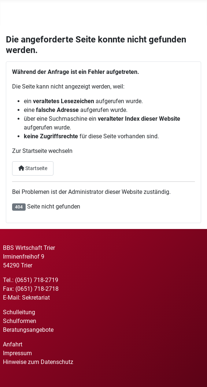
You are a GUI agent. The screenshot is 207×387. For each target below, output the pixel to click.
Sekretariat (36, 297)
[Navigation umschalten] (11, 14)
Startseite (32, 168)
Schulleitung (19, 312)
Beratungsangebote (28, 329)
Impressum (17, 353)
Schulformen (19, 321)
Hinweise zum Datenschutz (38, 361)
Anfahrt (12, 344)
